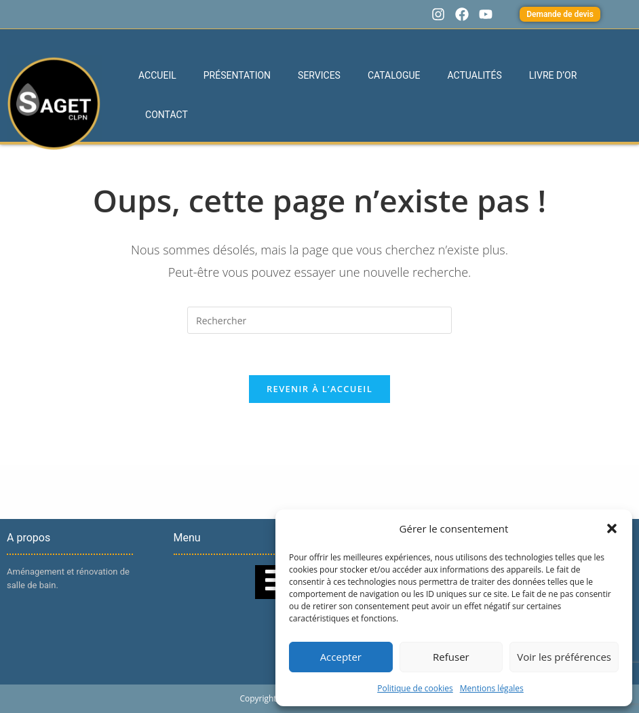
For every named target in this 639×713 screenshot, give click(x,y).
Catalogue (394, 75)
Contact (166, 114)
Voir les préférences (564, 656)
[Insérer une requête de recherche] (319, 320)
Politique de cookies (415, 688)
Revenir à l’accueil (319, 389)
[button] (612, 528)
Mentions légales (492, 688)
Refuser (451, 656)
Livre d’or (553, 75)
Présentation (237, 75)
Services (319, 75)
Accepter (341, 656)
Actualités (475, 75)
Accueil (157, 75)
